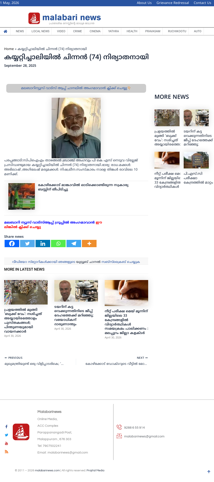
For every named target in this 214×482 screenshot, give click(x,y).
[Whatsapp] (58, 254)
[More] (89, 254)
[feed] (6, 452)
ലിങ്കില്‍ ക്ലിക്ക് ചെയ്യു (22, 239)
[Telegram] (73, 254)
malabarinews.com (47, 470)
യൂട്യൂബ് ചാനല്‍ (88, 273)
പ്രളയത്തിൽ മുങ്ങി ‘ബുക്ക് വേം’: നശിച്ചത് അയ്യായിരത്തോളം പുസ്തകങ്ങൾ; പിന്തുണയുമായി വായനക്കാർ (23, 332)
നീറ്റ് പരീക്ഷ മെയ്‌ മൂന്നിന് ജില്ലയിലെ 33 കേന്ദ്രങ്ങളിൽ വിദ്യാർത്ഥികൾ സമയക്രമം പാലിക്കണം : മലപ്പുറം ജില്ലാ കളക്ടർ (126, 334)
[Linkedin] (43, 254)
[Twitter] (27, 254)
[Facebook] (12, 254)
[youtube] (6, 444)
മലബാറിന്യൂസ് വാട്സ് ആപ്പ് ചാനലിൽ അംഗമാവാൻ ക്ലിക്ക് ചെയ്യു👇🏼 (76, 100)
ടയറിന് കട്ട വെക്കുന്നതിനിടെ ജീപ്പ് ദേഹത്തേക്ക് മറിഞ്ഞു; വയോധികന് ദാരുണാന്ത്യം (74, 327)
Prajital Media (95, 470)
